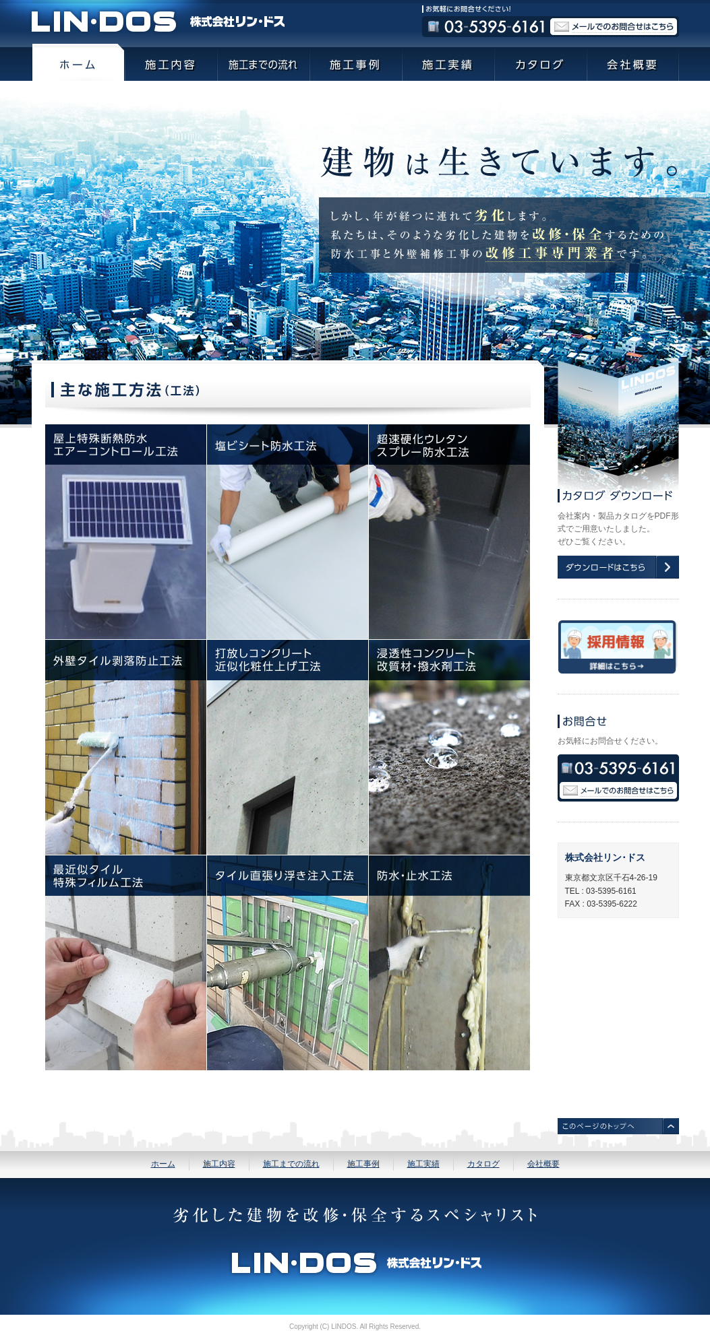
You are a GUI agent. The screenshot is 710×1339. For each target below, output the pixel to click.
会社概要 (543, 1164)
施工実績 (423, 1164)
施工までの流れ (291, 1164)
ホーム (163, 1164)
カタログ (483, 1164)
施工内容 (219, 1164)
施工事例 (363, 1164)
